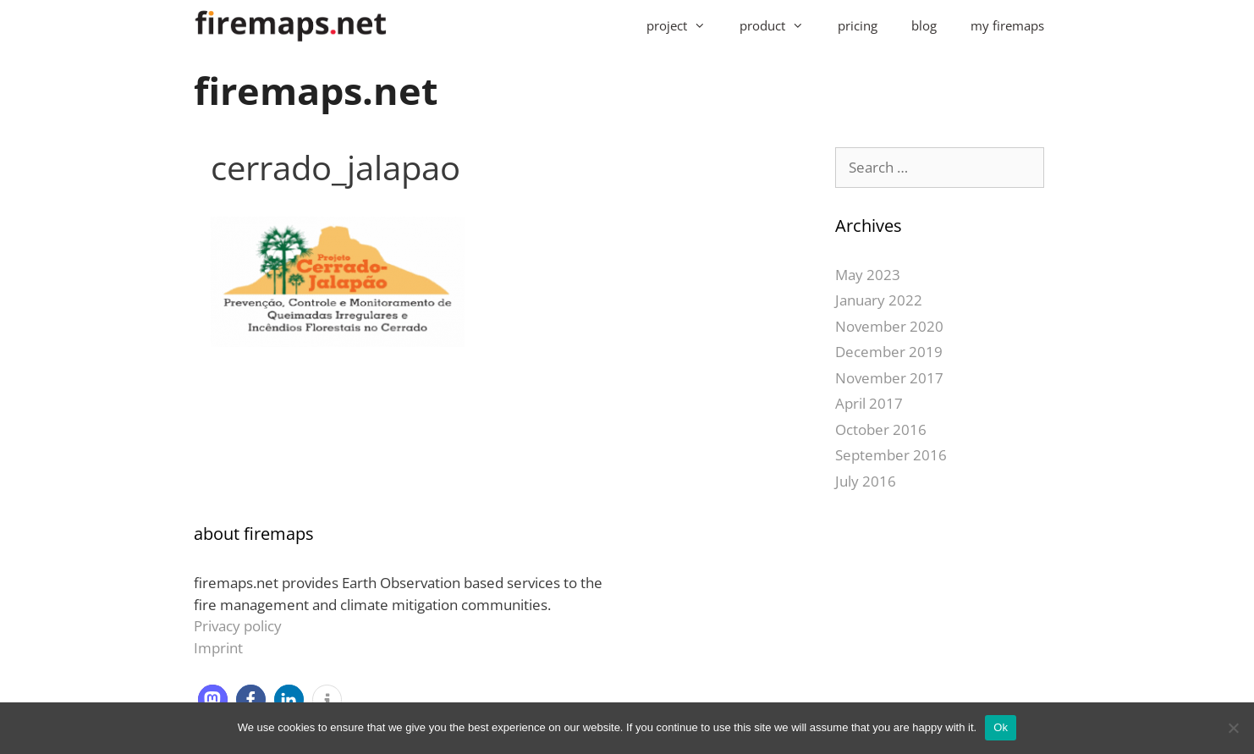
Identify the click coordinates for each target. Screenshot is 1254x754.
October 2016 (881, 429)
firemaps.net (316, 90)
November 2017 (889, 378)
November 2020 (889, 326)
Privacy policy (238, 626)
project (684, 25)
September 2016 (891, 455)
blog (924, 25)
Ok (1000, 727)
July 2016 (865, 481)
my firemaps (1007, 25)
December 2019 (889, 351)
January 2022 (878, 300)
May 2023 (867, 274)
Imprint (218, 648)
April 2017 (869, 403)
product (780, 25)
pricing (857, 25)
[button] (213, 699)
